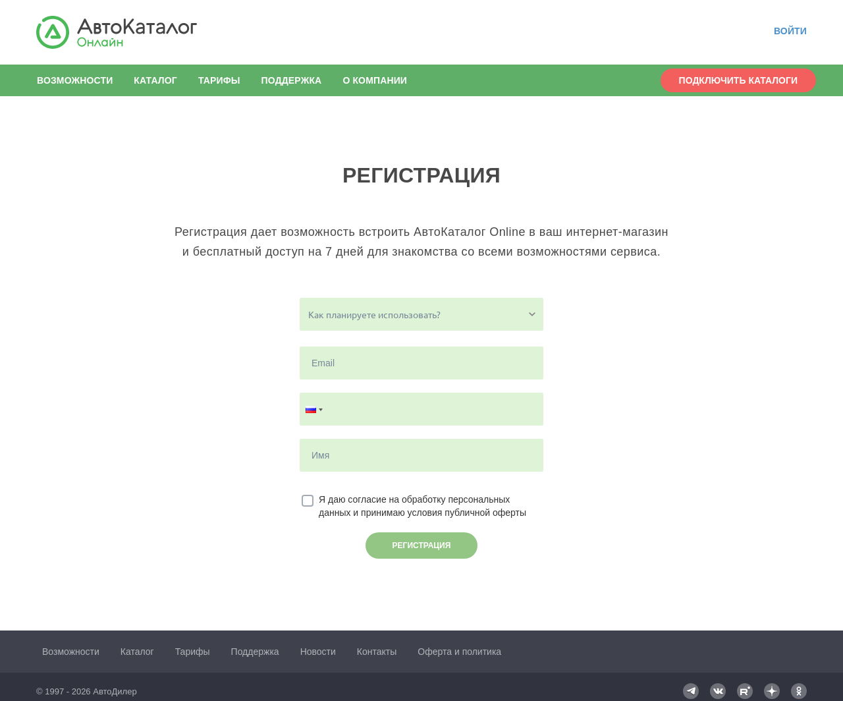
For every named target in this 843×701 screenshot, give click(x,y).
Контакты (376, 651)
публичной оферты (485, 512)
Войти (790, 31)
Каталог (155, 80)
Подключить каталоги (738, 80)
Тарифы (219, 80)
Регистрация (422, 545)
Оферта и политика (459, 651)
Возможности (75, 80)
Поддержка (291, 80)
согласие (367, 499)
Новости (318, 651)
